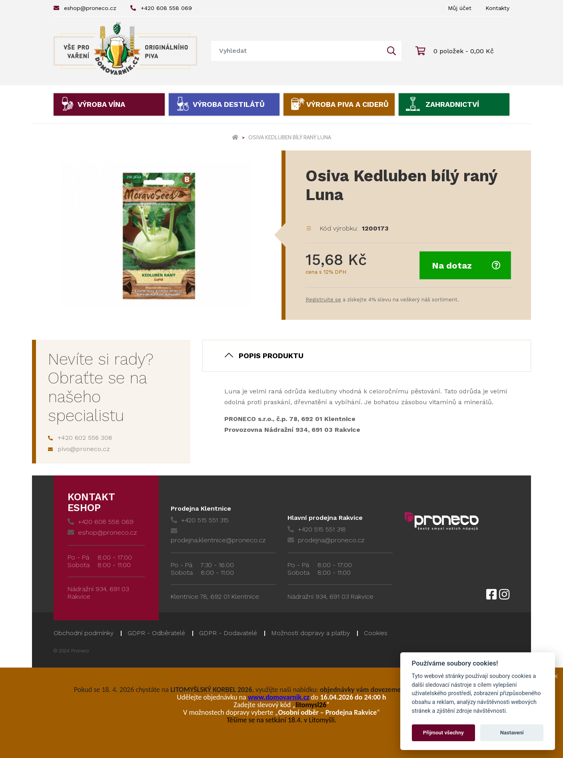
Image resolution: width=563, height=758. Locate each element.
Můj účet (459, 8)
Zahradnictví (452, 104)
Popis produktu (271, 355)
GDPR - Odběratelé (156, 633)
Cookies (375, 633)
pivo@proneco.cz (79, 449)
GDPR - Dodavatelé (228, 633)
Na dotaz (466, 266)
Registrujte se (323, 300)
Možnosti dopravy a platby (310, 633)
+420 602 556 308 (80, 437)
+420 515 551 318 (316, 529)
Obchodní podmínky (84, 633)
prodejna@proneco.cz (325, 540)
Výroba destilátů (229, 104)
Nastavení (512, 733)
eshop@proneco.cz (85, 8)
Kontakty (497, 8)
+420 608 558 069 (161, 8)
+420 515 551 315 (200, 520)
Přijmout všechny (443, 733)
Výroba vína (101, 104)
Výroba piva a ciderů (347, 104)
